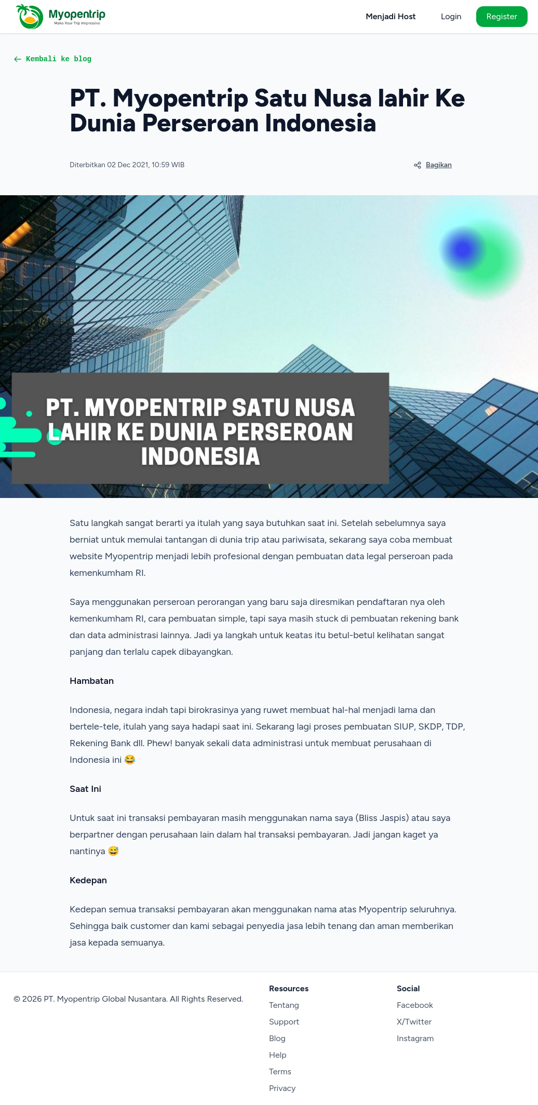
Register (502, 16)
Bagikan (432, 164)
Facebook (415, 1005)
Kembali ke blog (52, 59)
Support (284, 1022)
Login (451, 16)
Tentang (284, 1005)
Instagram (415, 1038)
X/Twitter (414, 1022)
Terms (280, 1071)
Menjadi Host (391, 16)
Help (278, 1055)
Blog (277, 1038)
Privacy (282, 1088)
